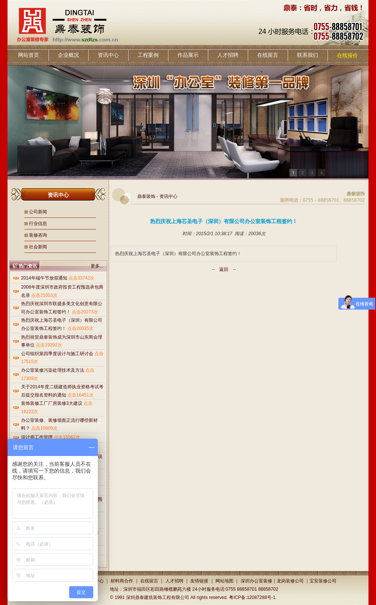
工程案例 (148, 55)
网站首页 (28, 55)
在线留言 (267, 55)
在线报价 (347, 55)
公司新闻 (38, 211)
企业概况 (68, 55)
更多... (97, 266)
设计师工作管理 (37, 437)
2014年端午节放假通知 (44, 278)
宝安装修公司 (323, 581)
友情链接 (199, 581)
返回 (223, 269)
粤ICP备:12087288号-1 (252, 597)
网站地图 (224, 581)
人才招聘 (227, 55)
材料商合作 (122, 581)
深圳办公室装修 (256, 581)
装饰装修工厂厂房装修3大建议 (51, 403)
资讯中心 (108, 55)
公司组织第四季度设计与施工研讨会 (57, 353)
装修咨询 (38, 235)
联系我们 (307, 55)
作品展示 (188, 55)
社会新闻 (38, 246)
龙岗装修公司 (290, 581)
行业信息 (38, 223)
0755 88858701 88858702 (252, 589)
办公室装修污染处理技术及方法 (52, 370)
